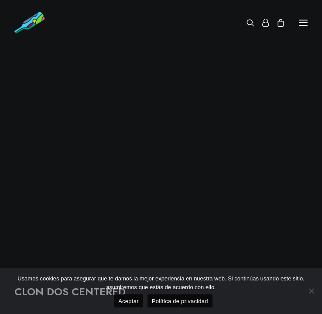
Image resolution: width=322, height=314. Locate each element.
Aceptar (128, 301)
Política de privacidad (180, 301)
